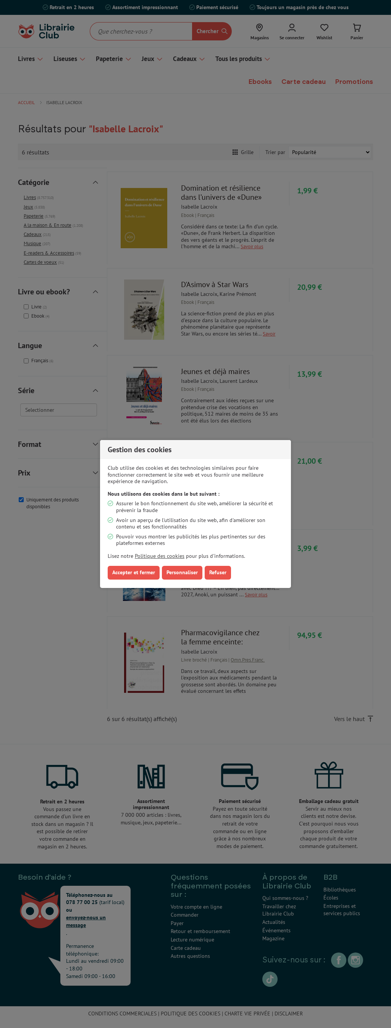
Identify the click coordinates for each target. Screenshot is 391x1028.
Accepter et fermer (133, 572)
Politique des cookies (159, 556)
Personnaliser (182, 572)
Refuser (217, 572)
